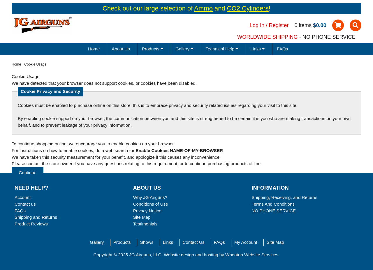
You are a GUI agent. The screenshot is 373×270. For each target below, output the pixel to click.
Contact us (25, 204)
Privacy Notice (147, 210)
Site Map (142, 217)
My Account (245, 242)
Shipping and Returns (36, 217)
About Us (121, 48)
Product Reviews (31, 223)
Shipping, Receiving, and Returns (284, 197)
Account (23, 197)
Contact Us (193, 242)
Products (122, 242)
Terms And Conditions (273, 204)
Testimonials (145, 223)
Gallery (97, 242)
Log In (257, 25)
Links (168, 242)
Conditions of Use (150, 204)
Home (94, 48)
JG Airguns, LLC (145, 254)
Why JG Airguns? (150, 197)
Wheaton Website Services (251, 254)
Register (279, 25)
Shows (147, 242)
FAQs (282, 48)
